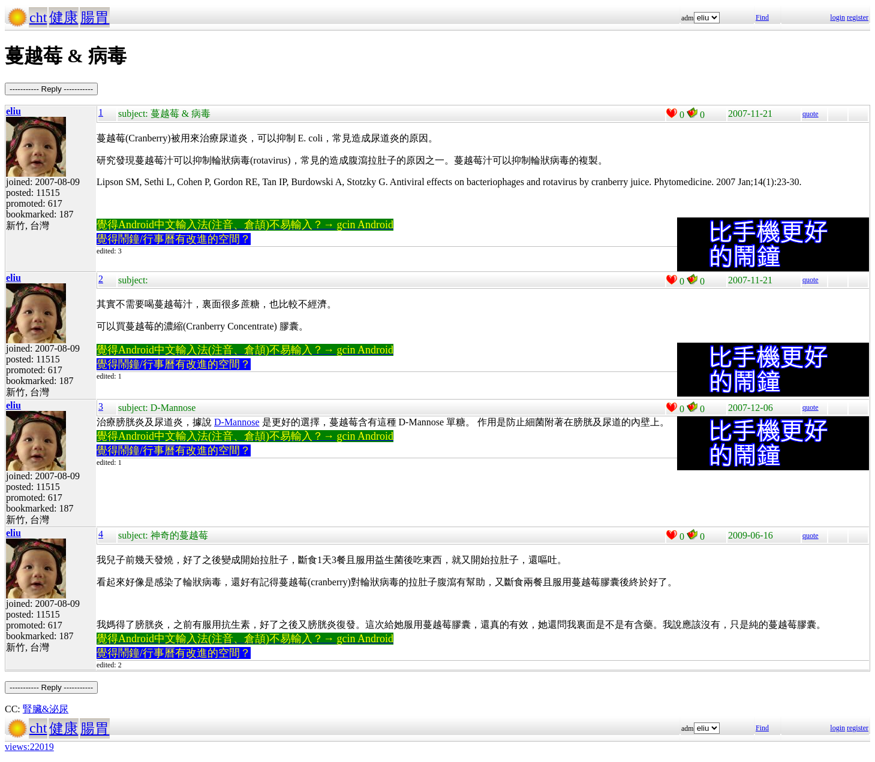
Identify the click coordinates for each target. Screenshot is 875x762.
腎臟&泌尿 (45, 709)
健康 (63, 17)
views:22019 (29, 747)
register (857, 17)
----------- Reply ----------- (51, 88)
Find (762, 17)
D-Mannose (237, 422)
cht (38, 17)
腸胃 (94, 17)
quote (810, 114)
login (837, 17)
